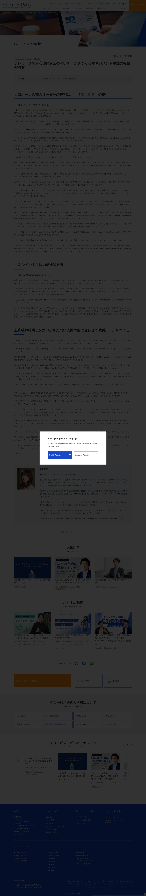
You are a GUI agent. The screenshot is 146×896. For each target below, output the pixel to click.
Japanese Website (86, 455)
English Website (60, 455)
